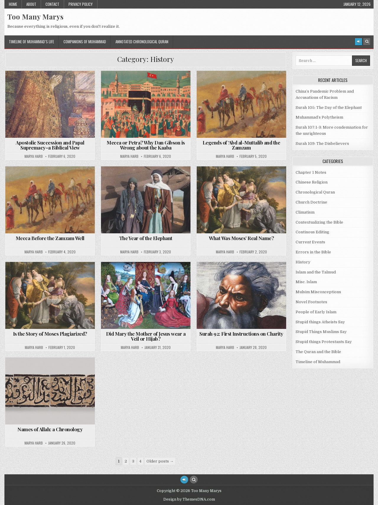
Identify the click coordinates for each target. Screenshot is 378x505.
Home (13, 4)
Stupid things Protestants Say (324, 342)
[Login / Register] (358, 41)
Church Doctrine (311, 202)
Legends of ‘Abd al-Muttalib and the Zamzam (241, 145)
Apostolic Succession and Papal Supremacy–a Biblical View (50, 145)
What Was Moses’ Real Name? (241, 238)
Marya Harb (34, 156)
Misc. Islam (306, 282)
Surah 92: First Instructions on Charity (241, 333)
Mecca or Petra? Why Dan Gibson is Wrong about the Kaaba (146, 145)
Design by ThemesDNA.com (189, 499)
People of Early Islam (316, 312)
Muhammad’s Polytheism (319, 117)
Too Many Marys (35, 16)
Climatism (305, 212)
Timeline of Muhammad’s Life (31, 42)
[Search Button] (366, 41)
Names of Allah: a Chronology (49, 429)
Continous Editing (312, 232)
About (31, 4)
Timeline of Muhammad (318, 362)
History (303, 262)
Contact (52, 4)
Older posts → (160, 461)
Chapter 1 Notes (311, 172)
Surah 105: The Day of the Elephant (329, 107)
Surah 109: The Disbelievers (322, 143)
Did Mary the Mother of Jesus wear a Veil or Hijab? (146, 336)
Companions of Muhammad (84, 42)
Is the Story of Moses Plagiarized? (50, 333)
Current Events (310, 242)
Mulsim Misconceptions (318, 292)
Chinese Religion (312, 182)
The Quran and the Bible (318, 352)
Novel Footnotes (311, 302)
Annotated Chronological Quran (141, 42)
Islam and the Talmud (316, 272)
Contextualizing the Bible (319, 222)
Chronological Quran (315, 192)
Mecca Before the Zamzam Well (50, 238)
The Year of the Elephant (145, 238)
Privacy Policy (81, 4)
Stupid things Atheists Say (320, 322)
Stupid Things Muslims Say (321, 331)
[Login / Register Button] (184, 479)
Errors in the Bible (313, 252)
